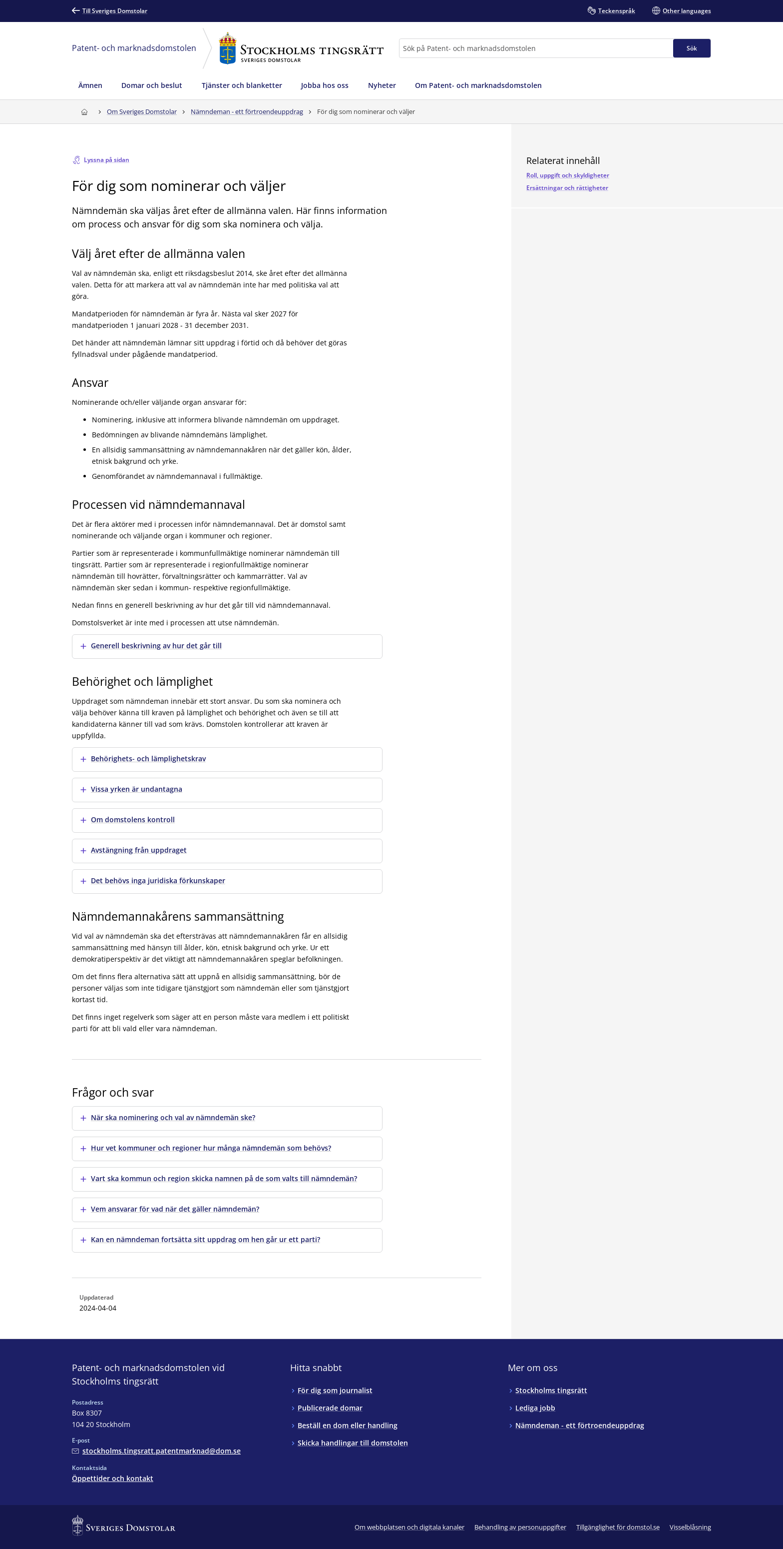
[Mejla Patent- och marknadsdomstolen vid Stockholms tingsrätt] (156, 1451)
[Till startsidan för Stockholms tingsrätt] (84, 111)
